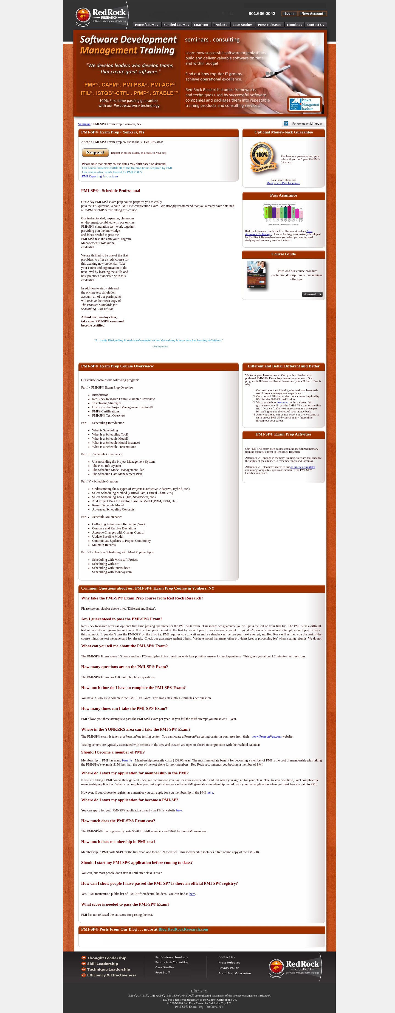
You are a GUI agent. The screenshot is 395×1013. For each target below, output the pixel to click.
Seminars (84, 124)
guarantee (282, 402)
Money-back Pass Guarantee (283, 183)
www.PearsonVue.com (266, 736)
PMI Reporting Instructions (100, 176)
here (210, 792)
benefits (127, 760)
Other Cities (199, 991)
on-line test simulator (302, 466)
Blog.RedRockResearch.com (183, 929)
